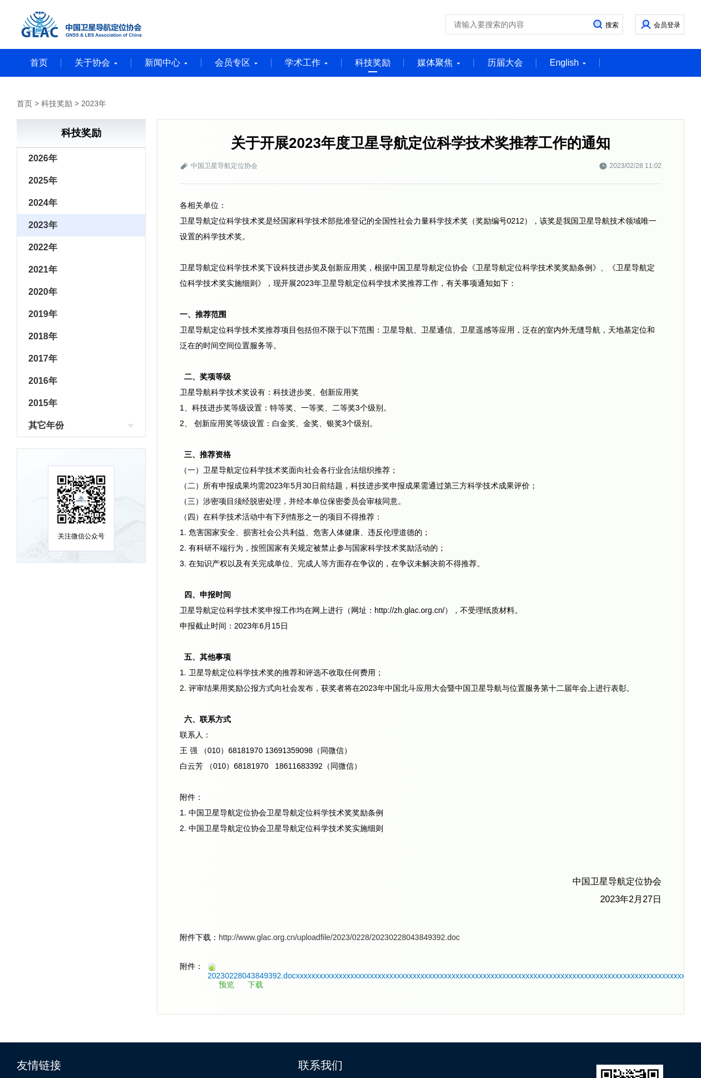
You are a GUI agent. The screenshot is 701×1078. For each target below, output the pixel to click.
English (568, 62)
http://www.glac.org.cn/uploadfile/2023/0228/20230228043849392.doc (339, 937)
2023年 (93, 103)
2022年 (42, 247)
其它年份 (46, 425)
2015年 (42, 403)
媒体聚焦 (439, 62)
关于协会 (96, 62)
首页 (39, 62)
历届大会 (505, 62)
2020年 (42, 291)
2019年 (42, 314)
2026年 (42, 158)
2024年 (42, 202)
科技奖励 (373, 65)
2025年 (42, 180)
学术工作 (306, 62)
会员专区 (236, 62)
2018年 (42, 336)
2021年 (42, 269)
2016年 (42, 380)
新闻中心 (166, 62)
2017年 (42, 358)
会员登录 (667, 25)
